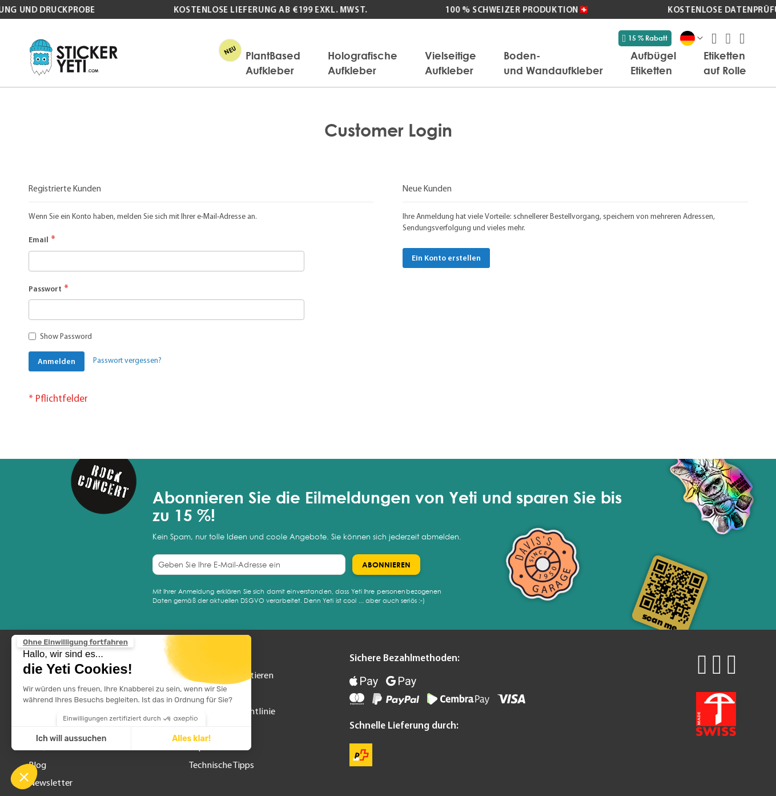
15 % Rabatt (645, 38)
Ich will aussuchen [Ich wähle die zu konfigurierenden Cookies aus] (71, 738)
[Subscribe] (386, 564)
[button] (24, 776)
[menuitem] (273, 62)
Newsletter (51, 782)
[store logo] (74, 57)
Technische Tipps (221, 764)
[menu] (437, 62)
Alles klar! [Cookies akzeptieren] (191, 738)
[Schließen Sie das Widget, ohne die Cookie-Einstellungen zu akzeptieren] (75, 642)
